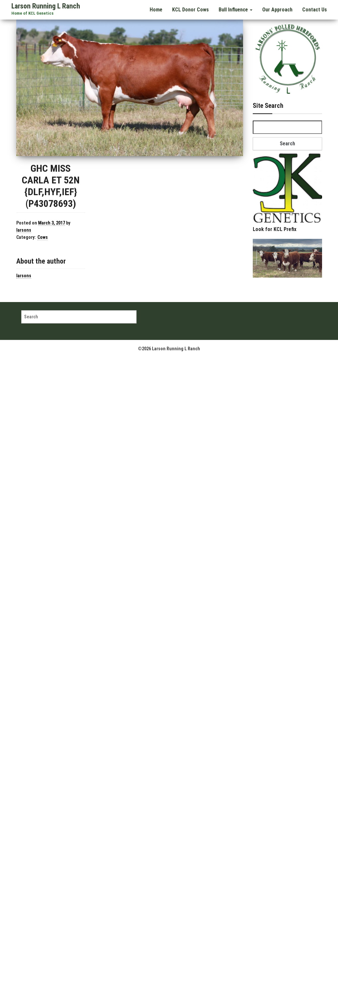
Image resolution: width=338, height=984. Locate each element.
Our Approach (278, 9)
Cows (42, 237)
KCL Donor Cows (191, 9)
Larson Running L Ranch (45, 6)
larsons (23, 230)
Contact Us (314, 9)
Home (157, 9)
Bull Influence (236, 9)
